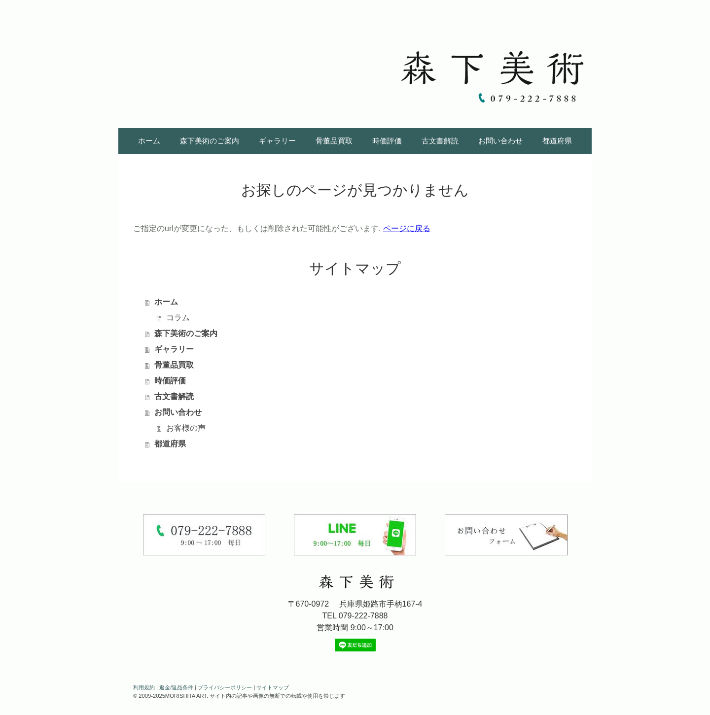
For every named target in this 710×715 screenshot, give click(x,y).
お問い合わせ (500, 140)
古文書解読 (440, 140)
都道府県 (557, 140)
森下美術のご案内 (209, 140)
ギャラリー (277, 140)
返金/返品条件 (176, 687)
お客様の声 (186, 428)
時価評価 (387, 140)
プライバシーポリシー (225, 687)
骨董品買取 (334, 140)
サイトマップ (272, 687)
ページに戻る (406, 228)
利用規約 (144, 687)
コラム (178, 317)
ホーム (149, 140)
